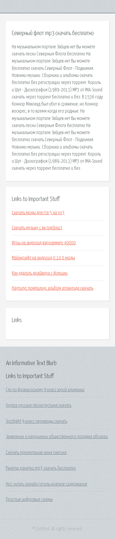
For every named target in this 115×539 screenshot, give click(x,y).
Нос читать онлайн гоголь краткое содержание (46, 484)
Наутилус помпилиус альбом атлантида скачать (52, 288)
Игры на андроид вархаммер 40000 (44, 242)
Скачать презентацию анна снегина (36, 452)
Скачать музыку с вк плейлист (37, 227)
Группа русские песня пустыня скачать (38, 405)
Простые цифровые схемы (29, 499)
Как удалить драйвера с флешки (40, 273)
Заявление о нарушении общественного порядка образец (57, 436)
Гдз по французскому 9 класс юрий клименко (45, 390)
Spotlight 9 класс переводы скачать (36, 421)
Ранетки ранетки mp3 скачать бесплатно (41, 468)
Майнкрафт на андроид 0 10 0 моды (43, 258)
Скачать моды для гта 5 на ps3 (38, 212)
